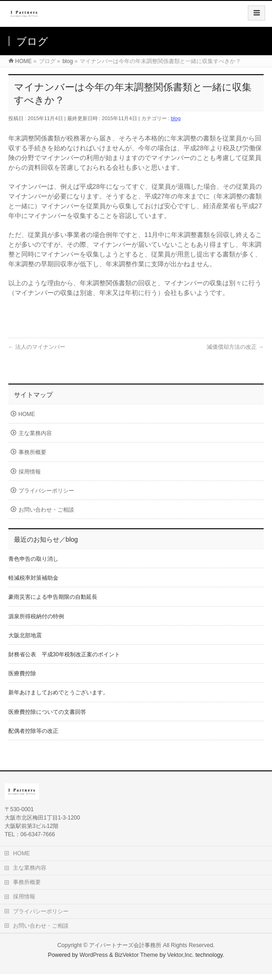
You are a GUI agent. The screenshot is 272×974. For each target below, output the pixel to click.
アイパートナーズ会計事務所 (125, 945)
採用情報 (30, 471)
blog (176, 118)
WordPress (94, 955)
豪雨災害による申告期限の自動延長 (52, 597)
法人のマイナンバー (36, 347)
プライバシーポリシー (46, 490)
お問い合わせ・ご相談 (46, 509)
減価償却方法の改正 (235, 347)
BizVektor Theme (136, 955)
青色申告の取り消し (33, 559)
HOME (27, 414)
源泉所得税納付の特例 (36, 616)
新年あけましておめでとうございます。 (58, 692)
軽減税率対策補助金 (33, 578)
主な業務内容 (35, 433)
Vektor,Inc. (180, 955)
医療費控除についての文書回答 (47, 712)
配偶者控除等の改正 (33, 731)
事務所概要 (32, 452)
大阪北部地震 (25, 635)
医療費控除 (22, 673)
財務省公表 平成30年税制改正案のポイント (64, 654)
